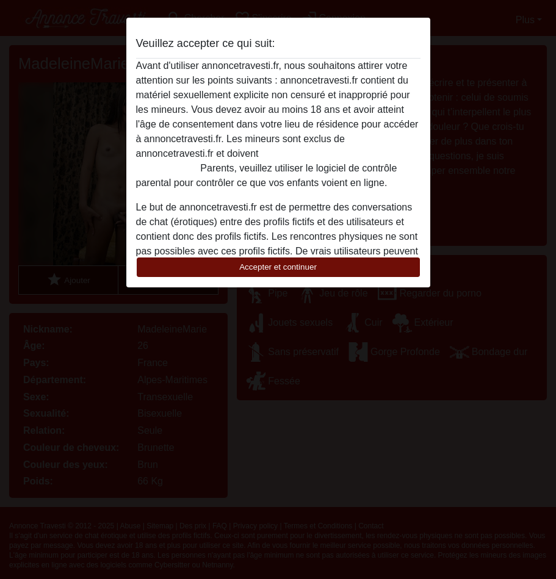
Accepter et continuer (278, 267)
